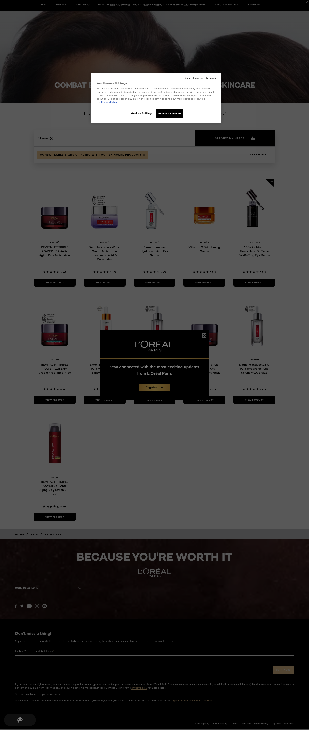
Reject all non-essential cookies (201, 78)
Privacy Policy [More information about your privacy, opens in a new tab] (109, 102)
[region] (156, 98)
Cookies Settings (140, 113)
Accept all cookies (169, 113)
